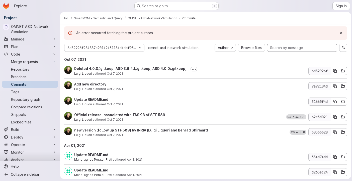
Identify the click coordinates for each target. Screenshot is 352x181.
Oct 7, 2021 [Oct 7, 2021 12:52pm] (115, 104)
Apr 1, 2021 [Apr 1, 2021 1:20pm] (134, 159)
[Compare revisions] (30, 106)
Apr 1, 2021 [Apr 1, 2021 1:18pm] (134, 175)
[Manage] (30, 38)
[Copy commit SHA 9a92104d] (334, 86)
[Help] (30, 166)
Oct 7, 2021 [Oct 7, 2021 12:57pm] (115, 89)
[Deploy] (30, 137)
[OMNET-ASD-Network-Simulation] (30, 29)
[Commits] (30, 84)
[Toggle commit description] (194, 69)
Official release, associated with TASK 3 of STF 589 (119, 115)
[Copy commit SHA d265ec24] (334, 172)
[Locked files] (30, 121)
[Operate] (30, 144)
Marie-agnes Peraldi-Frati (93, 159)
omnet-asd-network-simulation (173, 48)
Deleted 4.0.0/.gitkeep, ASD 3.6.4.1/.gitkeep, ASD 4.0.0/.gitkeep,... (132, 68)
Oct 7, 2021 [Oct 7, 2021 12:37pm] (115, 135)
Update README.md (91, 99)
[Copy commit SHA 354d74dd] (334, 157)
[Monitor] (30, 152)
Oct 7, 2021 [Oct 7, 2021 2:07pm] (115, 73)
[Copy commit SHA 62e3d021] (334, 117)
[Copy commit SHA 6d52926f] (334, 71)
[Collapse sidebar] (30, 174)
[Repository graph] (30, 99)
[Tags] (30, 91)
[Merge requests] (30, 61)
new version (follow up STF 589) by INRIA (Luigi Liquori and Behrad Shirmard (141, 130)
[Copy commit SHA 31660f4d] (334, 102)
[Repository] (30, 69)
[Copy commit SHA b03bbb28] (334, 132)
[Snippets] (30, 114)
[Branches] (30, 76)
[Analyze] (30, 159)
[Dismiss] (340, 33)
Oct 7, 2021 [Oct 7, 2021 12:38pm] (115, 119)
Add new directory (90, 84)
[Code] (30, 54)
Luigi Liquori (83, 73)
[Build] (30, 129)
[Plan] (30, 46)
